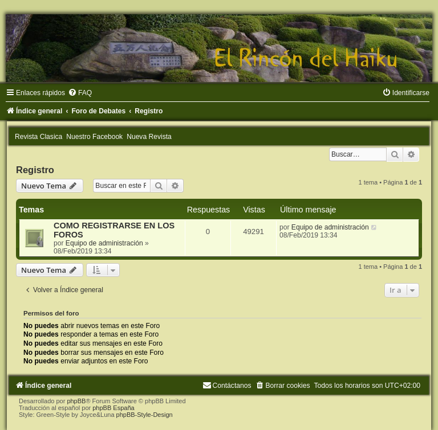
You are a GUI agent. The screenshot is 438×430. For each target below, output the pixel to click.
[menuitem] (80, 93)
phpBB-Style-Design (144, 414)
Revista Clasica (38, 137)
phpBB (76, 401)
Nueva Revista (149, 137)
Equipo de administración (104, 243)
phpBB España (113, 407)
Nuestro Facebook (94, 137)
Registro (35, 170)
